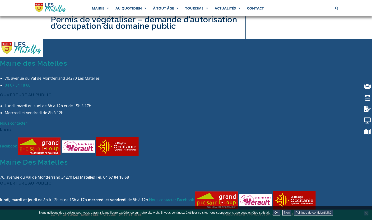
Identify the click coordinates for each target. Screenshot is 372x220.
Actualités (227, 8)
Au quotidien (131, 8)
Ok (276, 212)
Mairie (100, 8)
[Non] (366, 213)
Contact (255, 8)
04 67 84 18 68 (17, 85)
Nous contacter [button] (13, 123)
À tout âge (165, 8)
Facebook (9, 146)
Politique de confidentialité (313, 212)
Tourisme (196, 8)
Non (287, 212)
